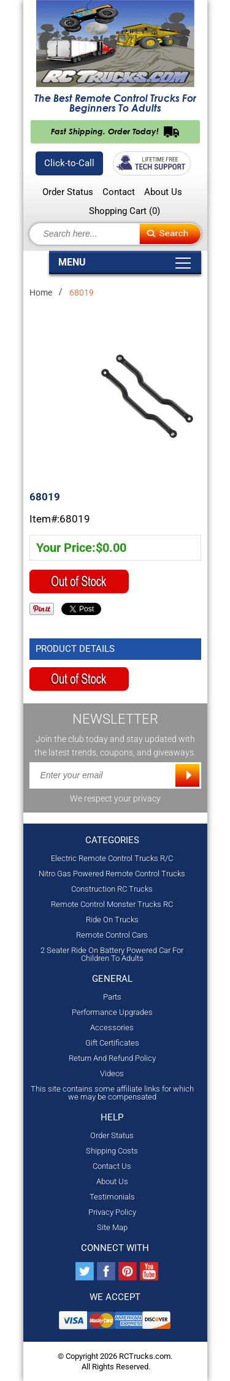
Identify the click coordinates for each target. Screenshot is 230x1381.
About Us (163, 192)
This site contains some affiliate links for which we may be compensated (112, 1093)
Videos (112, 1073)
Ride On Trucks (112, 920)
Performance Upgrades (112, 1012)
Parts (112, 997)
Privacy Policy (112, 1212)
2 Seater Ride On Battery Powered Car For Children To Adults (111, 954)
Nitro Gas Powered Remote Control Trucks (112, 874)
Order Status (67, 192)
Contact (118, 192)
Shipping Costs (112, 1151)
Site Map (112, 1227)
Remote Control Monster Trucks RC (112, 904)
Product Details (75, 648)
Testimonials (112, 1197)
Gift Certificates (112, 1043)
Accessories (112, 1027)
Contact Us (112, 1166)
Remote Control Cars (112, 935)
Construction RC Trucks (112, 889)
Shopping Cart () (124, 210)
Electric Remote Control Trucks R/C (112, 858)
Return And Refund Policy (112, 1058)
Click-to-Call (69, 163)
